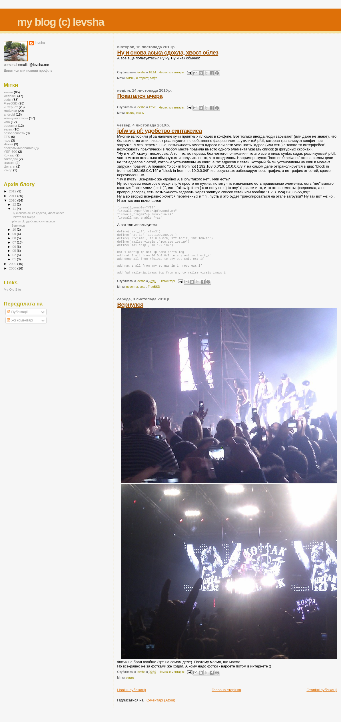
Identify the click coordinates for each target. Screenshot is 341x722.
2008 (13, 268)
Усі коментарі (20, 320)
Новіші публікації (131, 699)
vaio (7, 122)
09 (15, 234)
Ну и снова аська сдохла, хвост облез (167, 52)
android (9, 114)
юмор (8, 170)
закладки (11, 159)
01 (15, 259)
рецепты (132, 296)
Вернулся (130, 314)
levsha (40, 43)
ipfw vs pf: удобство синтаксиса (159, 130)
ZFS (7, 136)
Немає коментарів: (172, 72)
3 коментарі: (167, 290)
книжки (9, 162)
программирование (19, 148)
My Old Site (12, 289)
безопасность (14, 133)
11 (15, 208)
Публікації (17, 312)
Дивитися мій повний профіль (28, 71)
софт (153, 78)
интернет (142, 78)
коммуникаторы (16, 118)
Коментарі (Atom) (160, 710)
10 (15, 229)
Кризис (9, 155)
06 (15, 246)
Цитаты (9, 166)
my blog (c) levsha (60, 22)
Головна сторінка (226, 699)
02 (15, 255)
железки (10, 96)
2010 (13, 200)
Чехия (8, 144)
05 (15, 250)
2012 (13, 191)
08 (15, 238)
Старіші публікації (321, 699)
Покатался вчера (140, 95)
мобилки (10, 110)
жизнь (130, 78)
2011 (13, 196)
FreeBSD (154, 296)
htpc (7, 140)
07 (15, 242)
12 (15, 204)
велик (130, 112)
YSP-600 (10, 151)
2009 (13, 264)
